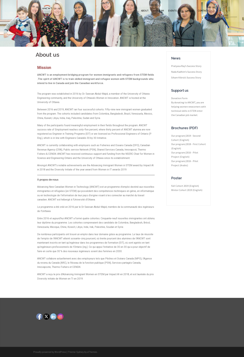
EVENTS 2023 (175, 10)
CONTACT (203, 10)
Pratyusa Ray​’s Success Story (186, 66)
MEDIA (190, 10)
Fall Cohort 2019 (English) (185, 185)
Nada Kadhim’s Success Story (186, 71)
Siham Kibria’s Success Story (186, 77)
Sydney (80, 351)
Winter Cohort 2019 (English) (186, 190)
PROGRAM (158, 10)
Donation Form (179, 98)
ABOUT (145, 10)
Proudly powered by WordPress (49, 351)
